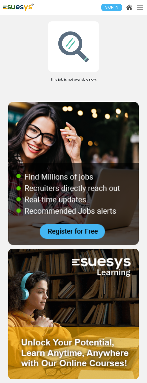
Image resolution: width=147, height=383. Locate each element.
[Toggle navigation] (140, 7)
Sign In (111, 7)
